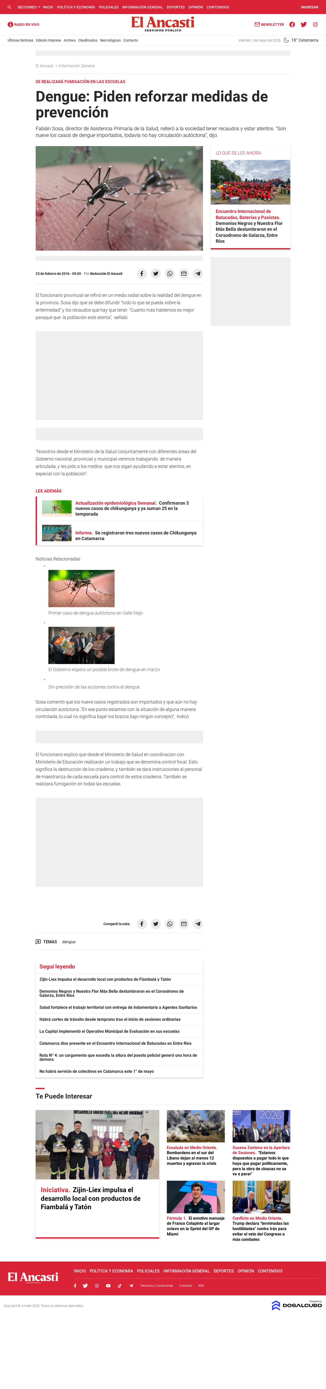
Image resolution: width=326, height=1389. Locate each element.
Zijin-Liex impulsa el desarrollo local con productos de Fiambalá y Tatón (105, 979)
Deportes (176, 7)
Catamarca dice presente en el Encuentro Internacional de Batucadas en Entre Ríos (115, 1043)
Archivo (70, 40)
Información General (142, 7)
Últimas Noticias (20, 40)
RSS (201, 1286)
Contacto (130, 40)
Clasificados (88, 40)
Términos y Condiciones (156, 1286)
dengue (68, 941)
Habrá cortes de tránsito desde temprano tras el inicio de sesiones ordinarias (110, 1019)
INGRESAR (309, 7)
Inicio (48, 7)
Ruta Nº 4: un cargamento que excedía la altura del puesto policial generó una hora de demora (118, 1057)
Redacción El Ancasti (106, 274)
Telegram (131, 1286)
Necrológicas (110, 40)
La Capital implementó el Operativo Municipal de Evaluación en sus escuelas (109, 1031)
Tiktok (119, 1286)
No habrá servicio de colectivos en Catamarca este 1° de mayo (96, 1071)
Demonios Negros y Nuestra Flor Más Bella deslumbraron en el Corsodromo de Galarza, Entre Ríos (111, 993)
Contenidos (218, 7)
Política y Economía (76, 7)
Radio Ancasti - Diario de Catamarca (23, 24)
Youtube (108, 1286)
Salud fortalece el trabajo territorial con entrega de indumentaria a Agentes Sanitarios (118, 1007)
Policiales (108, 7)
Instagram (96, 1286)
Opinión (195, 7)
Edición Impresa (48, 40)
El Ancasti (45, 65)
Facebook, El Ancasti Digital (75, 1286)
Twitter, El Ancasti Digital (85, 1286)
